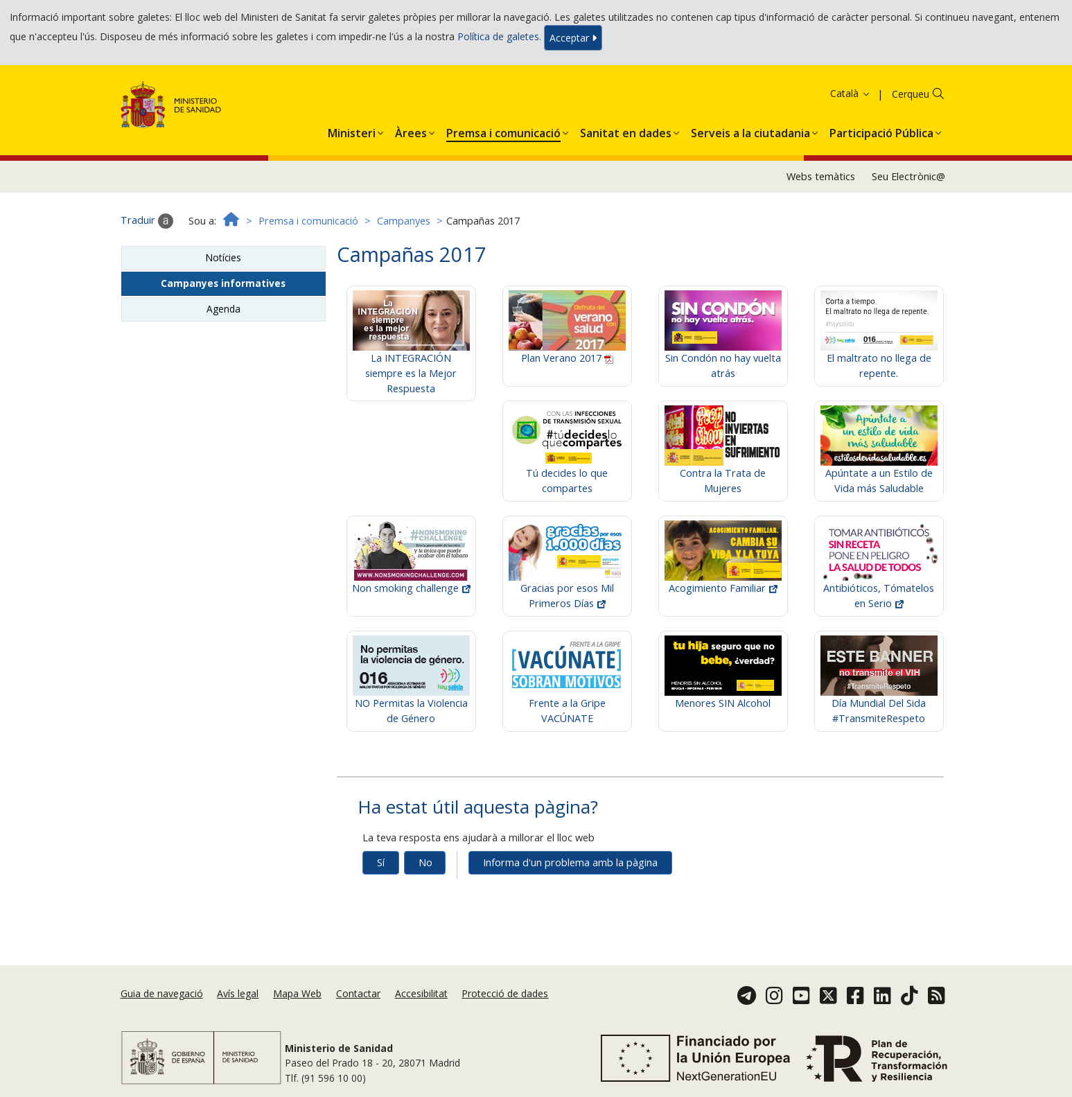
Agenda (223, 308)
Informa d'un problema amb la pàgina (570, 862)
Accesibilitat (421, 993)
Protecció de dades (505, 993)
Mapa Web (297, 993)
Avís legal (237, 993)
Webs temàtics (821, 176)
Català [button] (850, 93)
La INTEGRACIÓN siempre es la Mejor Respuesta (411, 354)
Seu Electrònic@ (908, 176)
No (425, 862)
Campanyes (403, 220)
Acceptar (573, 37)
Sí (381, 862)
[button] (351, 130)
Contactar (358, 993)
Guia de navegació (162, 993)
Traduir (147, 221)
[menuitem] (351, 130)
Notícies (223, 257)
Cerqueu (910, 93)
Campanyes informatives (223, 283)
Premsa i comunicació (308, 220)
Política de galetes (498, 36)
